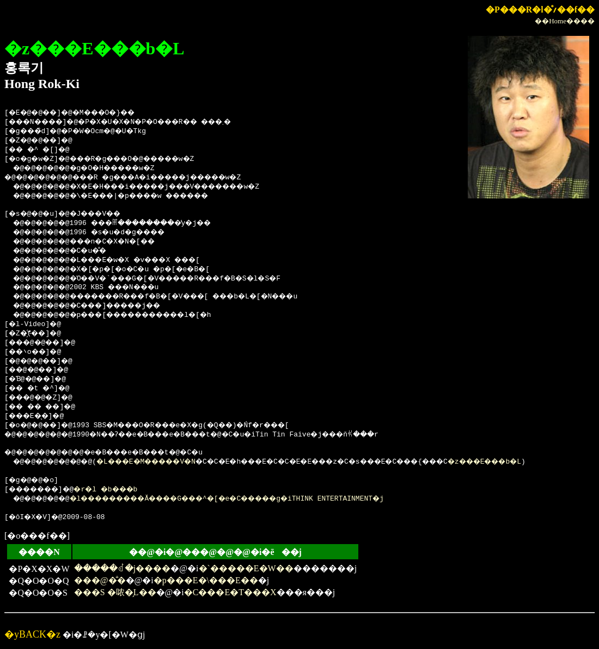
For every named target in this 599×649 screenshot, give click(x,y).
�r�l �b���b (121, 490)
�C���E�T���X (230, 592)
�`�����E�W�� (246, 568)
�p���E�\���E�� (206, 580)
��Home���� (565, 21)
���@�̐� (100, 580)
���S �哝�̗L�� (115, 592)
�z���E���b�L (552, 462)
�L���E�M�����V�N (163, 462)
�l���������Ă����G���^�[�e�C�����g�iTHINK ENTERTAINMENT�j (253, 499)
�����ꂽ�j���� (122, 568)
